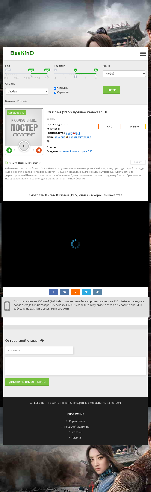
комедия (60, 137)
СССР (69, 132)
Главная (77, 437)
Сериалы (63, 92)
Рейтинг (59, 66)
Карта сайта (77, 421)
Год (7, 66)
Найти (111, 90)
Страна (10, 83)
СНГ (78, 132)
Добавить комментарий (27, 382)
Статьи (77, 432)
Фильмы (62, 87)
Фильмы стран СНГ (80, 151)
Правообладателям (77, 426)
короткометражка (80, 137)
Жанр (106, 66)
